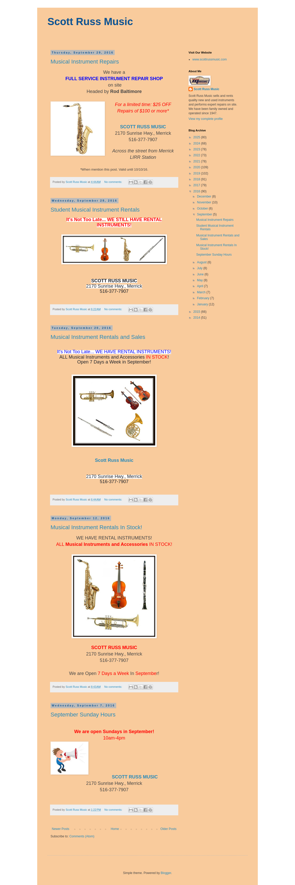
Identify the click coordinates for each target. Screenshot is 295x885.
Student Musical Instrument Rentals (95, 209)
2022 (197, 155)
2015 (197, 312)
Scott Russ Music (90, 21)
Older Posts (168, 829)
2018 (197, 179)
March (202, 292)
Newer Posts (60, 829)
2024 (197, 143)
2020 (197, 167)
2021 (197, 161)
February (203, 298)
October (203, 208)
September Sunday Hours (83, 714)
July (200, 268)
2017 (197, 185)
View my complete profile (206, 119)
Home (115, 829)
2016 (197, 191)
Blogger (166, 873)
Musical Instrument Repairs (85, 61)
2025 (197, 137)
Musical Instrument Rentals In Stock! (96, 527)
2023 (197, 149)
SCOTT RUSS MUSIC (143, 126)
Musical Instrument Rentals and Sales (98, 337)
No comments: (113, 181)
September (205, 214)
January (203, 304)
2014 (197, 317)
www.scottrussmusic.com (209, 59)
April (200, 286)
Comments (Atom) (81, 836)
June (200, 274)
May (200, 280)
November (204, 202)
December (204, 196)
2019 (197, 173)
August (202, 262)
